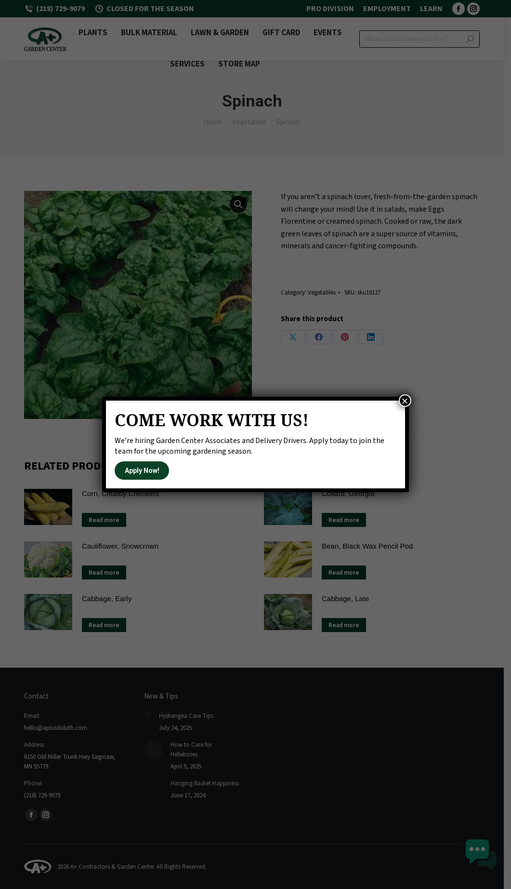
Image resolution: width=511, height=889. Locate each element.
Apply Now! (142, 470)
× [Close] (405, 400)
